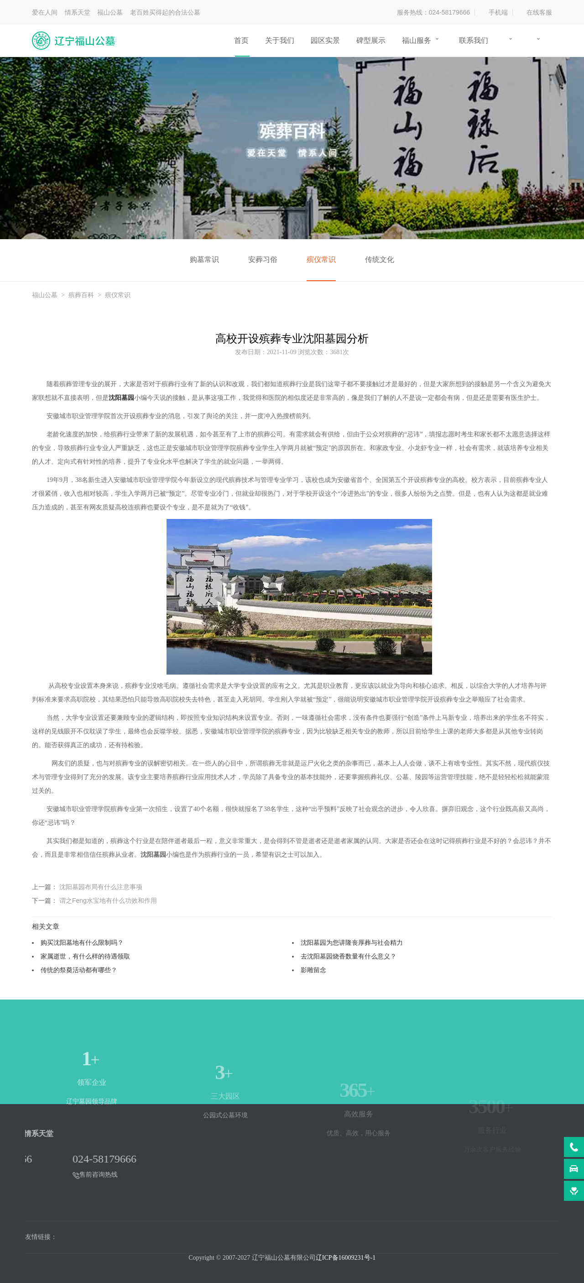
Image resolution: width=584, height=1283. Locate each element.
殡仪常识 (321, 259)
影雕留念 (313, 970)
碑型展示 (371, 40)
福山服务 (416, 40)
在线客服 (539, 12)
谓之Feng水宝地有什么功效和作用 (108, 900)
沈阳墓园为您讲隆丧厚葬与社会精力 (352, 942)
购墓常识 (204, 259)
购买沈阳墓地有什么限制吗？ (82, 942)
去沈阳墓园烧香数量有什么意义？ (348, 956)
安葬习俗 (262, 259)
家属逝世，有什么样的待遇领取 (85, 956)
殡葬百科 (81, 295)
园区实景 (325, 40)
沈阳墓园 (121, 397)
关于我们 (279, 40)
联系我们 (473, 40)
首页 (241, 40)
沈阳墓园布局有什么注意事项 (100, 886)
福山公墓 (44, 295)
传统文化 (379, 259)
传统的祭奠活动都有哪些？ (79, 970)
